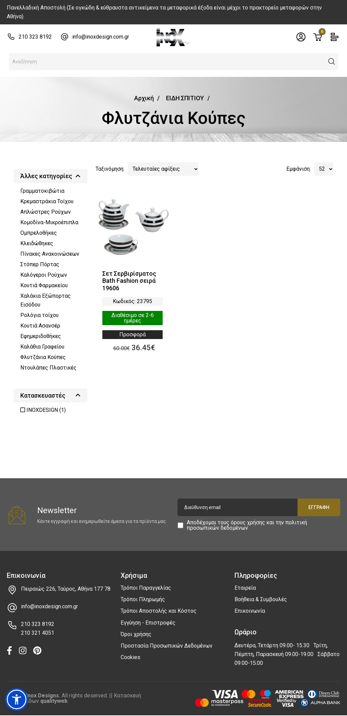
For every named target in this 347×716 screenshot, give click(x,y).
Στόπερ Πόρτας (39, 264)
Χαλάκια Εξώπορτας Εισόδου (45, 300)
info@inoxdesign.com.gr (100, 37)
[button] (331, 61)
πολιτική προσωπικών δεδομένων (247, 525)
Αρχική (144, 98)
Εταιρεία (245, 588)
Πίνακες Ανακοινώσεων (49, 254)
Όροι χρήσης (136, 634)
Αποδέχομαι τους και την (247, 525)
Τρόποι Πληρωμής (143, 599)
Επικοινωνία (249, 611)
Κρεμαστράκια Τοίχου (47, 201)
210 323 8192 (35, 37)
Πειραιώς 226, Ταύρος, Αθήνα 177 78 (65, 589)
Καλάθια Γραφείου (42, 346)
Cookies (130, 657)
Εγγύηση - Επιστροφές (148, 622)
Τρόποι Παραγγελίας (146, 588)
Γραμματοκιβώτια (42, 191)
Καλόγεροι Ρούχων (43, 275)
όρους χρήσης (248, 522)
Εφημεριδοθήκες (40, 336)
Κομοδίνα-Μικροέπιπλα (49, 222)
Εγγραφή (318, 507)
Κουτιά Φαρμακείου (44, 285)
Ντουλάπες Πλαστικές (48, 367)
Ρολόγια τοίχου (39, 315)
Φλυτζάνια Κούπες (43, 357)
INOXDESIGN (43, 410)
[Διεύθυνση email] (259, 507)
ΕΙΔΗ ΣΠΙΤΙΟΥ (185, 98)
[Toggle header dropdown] (300, 36)
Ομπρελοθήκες (38, 233)
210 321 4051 (37, 633)
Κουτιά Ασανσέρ (40, 325)
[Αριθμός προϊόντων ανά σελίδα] (323, 169)
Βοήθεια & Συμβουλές (260, 599)
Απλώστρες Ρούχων (45, 212)
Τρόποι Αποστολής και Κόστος (159, 611)
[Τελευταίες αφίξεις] (163, 169)
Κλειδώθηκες (36, 243)
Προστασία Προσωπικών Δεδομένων (166, 646)
